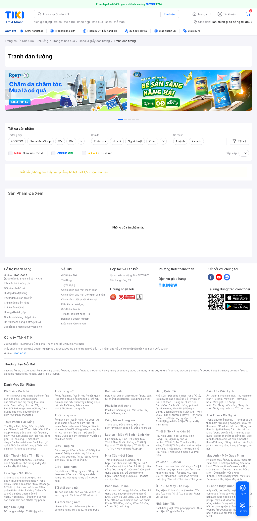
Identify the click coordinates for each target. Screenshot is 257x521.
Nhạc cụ (132, 475)
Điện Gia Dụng (14, 507)
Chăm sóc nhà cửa (26, 448)
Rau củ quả (16, 429)
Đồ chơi (40, 395)
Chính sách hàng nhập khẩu (20, 317)
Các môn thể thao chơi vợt (229, 437)
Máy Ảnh (237, 479)
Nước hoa (17, 496)
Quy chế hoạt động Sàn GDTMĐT (129, 275)
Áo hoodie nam (71, 426)
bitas (244, 370)
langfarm (21, 373)
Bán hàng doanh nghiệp (75, 318)
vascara (8, 370)
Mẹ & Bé (178, 408)
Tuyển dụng (68, 284)
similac (223, 370)
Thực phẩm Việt (34, 429)
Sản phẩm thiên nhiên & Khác (24, 489)
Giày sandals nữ (74, 453)
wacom (184, 370)
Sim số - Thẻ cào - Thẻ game (185, 479)
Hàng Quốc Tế (166, 391)
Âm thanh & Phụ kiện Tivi (220, 395)
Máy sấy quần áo (224, 408)
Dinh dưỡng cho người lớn (25, 408)
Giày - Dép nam (65, 466)
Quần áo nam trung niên (75, 435)
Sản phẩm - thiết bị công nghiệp (179, 416)
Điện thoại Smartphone (17, 459)
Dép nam (72, 474)
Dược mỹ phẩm (36, 500)
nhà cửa (97, 21)
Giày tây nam (79, 471)
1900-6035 (20, 275)
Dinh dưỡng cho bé (22, 405)
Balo (107, 395)
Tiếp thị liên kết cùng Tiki (76, 313)
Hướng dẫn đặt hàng (15, 293)
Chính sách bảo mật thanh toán (79, 289)
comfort (234, 370)
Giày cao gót (62, 450)
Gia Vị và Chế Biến (122, 496)
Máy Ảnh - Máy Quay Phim (225, 455)
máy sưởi (211, 490)
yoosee (205, 370)
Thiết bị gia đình (35, 511)
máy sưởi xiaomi (232, 503)
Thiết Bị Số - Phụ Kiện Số (173, 431)
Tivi (215, 405)
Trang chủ (204, 14)
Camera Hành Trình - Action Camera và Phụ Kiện (228, 466)
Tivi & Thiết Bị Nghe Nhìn (176, 420)
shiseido (9, 373)
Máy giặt (218, 402)
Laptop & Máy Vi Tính (182, 414)
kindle (163, 370)
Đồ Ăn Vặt (117, 500)
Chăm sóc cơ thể (21, 483)
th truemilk (44, 370)
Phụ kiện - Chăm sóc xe (170, 490)
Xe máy (166, 493)
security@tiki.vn (32, 326)
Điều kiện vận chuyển (73, 323)
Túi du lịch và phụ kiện (125, 395)
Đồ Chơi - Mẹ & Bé (16, 391)
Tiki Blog (66, 280)
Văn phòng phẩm (185, 508)
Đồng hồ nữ (125, 424)
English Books (175, 511)
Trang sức (111, 424)
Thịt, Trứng (22, 426)
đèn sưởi (224, 490)
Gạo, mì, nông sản (22, 435)
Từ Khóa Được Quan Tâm (223, 486)
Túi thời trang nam (67, 502)
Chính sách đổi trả (14, 307)
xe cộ (58, 21)
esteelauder (29, 370)
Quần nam (77, 419)
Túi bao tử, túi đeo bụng (85, 509)
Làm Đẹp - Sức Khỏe (18, 473)
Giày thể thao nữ (235, 442)
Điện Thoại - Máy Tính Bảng (23, 455)
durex (84, 370)
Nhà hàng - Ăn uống (174, 472)
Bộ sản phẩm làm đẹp (25, 498)
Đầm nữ (67, 395)
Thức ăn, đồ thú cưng (22, 445)
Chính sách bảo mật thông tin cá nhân (83, 294)
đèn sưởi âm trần (223, 512)
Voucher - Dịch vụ (168, 462)
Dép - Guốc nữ (79, 450)
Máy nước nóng (228, 405)
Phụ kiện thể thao (229, 426)
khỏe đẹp (83, 21)
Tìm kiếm (169, 14)
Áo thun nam (62, 419)
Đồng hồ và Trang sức (120, 420)
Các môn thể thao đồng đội (229, 435)
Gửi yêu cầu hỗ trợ (14, 288)
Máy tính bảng (20, 466)
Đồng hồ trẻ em (143, 427)
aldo (132, 370)
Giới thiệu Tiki (69, 275)
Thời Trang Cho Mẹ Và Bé (19, 395)
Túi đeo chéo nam (75, 506)
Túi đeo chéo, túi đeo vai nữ (71, 491)
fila (48, 373)
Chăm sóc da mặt (14, 477)
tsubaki (56, 373)
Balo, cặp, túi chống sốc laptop (128, 397)
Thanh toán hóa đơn (167, 466)
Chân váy (79, 402)
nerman (173, 370)
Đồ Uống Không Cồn (126, 503)
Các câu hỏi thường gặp (17, 283)
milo (112, 370)
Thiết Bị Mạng (125, 445)
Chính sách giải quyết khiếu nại (79, 299)
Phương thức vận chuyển (18, 297)
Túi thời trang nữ (66, 487)
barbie (56, 370)
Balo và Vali (113, 391)
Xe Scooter (186, 493)
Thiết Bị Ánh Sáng (229, 463)
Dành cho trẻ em (21, 442)
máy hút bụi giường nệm (227, 505)
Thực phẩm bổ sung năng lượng (229, 444)
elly (105, 370)
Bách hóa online (173, 411)
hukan (32, 373)
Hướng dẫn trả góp (15, 312)
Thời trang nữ (64, 391)
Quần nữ (79, 395)
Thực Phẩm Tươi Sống (19, 421)
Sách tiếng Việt (164, 508)
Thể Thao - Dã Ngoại (221, 415)
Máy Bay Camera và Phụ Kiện (228, 477)
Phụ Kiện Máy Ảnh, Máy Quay (223, 459)
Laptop (137, 448)
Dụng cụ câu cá (223, 432)
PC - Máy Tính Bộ (121, 448)
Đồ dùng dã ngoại (229, 422)
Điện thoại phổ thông (22, 463)
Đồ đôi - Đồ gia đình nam (80, 429)
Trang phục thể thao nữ (219, 419)
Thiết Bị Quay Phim (227, 475)
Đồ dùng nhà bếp (14, 511)
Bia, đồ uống (17, 438)
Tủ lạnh (217, 398)
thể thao (119, 21)
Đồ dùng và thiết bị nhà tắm (129, 469)
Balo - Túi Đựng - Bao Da (227, 469)
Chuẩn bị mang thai (22, 414)
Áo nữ (58, 395)
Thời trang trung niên (73, 408)
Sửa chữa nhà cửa (122, 463)
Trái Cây (9, 426)
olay (214, 370)
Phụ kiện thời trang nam (126, 412)
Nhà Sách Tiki (165, 503)
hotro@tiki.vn (34, 321)
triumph (141, 370)
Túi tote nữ (76, 495)
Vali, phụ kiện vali (141, 398)
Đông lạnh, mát (28, 432)
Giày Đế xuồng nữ (77, 459)
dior (17, 370)
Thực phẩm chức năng (23, 480)
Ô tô (175, 493)
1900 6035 (20, 353)
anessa (195, 370)
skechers (122, 370)
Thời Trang (187, 395)
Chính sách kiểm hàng (17, 302)
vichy (41, 373)
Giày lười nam (62, 471)
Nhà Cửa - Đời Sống (119, 455)
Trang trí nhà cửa (114, 459)
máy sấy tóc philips (231, 493)
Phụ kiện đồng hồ (122, 427)
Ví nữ (91, 491)
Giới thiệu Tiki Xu (71, 309)
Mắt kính (137, 410)
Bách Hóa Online (117, 486)
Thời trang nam (65, 415)
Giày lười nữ (84, 456)
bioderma (95, 370)
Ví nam (58, 506)
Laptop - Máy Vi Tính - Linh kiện (128, 434)
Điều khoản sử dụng (72, 304)
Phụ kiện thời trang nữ (117, 410)
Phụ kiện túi (91, 495)
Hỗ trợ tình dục (33, 496)
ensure (75, 370)
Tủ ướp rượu (243, 408)
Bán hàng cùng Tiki (121, 280)
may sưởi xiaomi (224, 500)
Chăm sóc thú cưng (116, 490)
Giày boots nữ (68, 456)
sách (108, 21)
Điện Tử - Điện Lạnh (220, 391)
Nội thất (122, 466)
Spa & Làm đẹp (180, 469)
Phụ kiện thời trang (118, 405)
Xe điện (190, 490)
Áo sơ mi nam (77, 422)
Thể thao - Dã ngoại (172, 402)
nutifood (153, 370)
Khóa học (186, 466)
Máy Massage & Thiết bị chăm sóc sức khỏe (27, 485)
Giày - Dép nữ (64, 446)
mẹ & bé (69, 21)
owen (65, 370)
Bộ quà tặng (122, 506)
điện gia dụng (43, 21)
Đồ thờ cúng (118, 475)
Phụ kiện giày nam (72, 477)
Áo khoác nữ (81, 398)
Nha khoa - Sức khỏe (177, 475)
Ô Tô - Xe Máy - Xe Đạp (172, 486)
